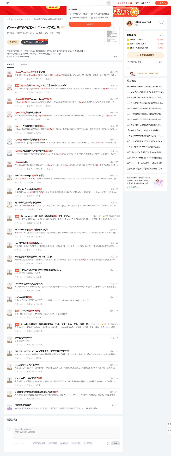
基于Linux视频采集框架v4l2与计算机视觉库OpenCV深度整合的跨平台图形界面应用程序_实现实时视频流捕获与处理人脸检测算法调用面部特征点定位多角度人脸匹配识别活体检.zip (145, 92)
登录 (109, 3)
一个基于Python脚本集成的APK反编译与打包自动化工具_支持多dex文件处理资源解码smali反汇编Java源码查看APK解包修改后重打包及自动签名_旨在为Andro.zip (145, 136)
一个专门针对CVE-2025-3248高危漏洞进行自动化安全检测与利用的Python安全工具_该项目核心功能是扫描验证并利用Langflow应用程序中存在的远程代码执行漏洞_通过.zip (145, 147)
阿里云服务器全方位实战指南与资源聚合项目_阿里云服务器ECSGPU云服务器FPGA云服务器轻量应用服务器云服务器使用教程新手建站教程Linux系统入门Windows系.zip (145, 120)
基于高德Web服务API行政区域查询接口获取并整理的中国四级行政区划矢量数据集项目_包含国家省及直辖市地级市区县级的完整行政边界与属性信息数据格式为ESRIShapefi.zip (145, 169)
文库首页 (10, 19)
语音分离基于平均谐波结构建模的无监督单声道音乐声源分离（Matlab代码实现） (145, 98)
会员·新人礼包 (125, 3)
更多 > (162, 35)
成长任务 (146, 2)
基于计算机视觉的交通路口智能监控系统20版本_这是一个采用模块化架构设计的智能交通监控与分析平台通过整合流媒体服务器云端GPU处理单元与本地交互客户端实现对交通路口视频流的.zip (145, 114)
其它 (28, 19)
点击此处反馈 (133, 187)
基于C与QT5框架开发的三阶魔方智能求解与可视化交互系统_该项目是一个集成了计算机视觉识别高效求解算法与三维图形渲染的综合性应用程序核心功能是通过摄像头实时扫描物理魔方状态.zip (145, 152)
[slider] (19, 443)
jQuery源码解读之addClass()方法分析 (36, 27)
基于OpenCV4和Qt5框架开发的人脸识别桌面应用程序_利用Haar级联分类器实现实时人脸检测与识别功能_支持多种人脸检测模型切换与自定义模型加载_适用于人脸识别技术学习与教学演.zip (145, 163)
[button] (117, 57)
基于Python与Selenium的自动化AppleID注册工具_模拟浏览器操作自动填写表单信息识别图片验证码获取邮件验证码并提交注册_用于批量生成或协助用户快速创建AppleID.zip (145, 87)
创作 (161, 3)
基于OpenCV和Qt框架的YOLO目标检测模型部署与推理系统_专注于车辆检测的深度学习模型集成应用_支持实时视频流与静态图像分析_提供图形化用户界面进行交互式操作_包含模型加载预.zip (145, 158)
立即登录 (90, 24)
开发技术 (20, 19)
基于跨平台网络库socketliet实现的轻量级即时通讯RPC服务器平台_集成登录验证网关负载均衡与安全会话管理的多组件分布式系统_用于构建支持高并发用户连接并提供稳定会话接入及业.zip (145, 103)
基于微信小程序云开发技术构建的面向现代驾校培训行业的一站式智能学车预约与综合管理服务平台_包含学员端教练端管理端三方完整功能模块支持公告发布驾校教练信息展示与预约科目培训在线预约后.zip (145, 125)
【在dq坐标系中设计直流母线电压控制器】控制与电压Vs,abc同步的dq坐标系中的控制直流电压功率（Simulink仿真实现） (145, 130)
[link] (10, 19)
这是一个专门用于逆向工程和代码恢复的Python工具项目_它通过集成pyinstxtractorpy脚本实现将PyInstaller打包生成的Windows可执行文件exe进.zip (145, 141)
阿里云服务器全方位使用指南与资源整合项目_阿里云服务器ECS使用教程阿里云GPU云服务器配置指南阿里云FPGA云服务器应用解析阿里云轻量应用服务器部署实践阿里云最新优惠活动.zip (145, 109)
